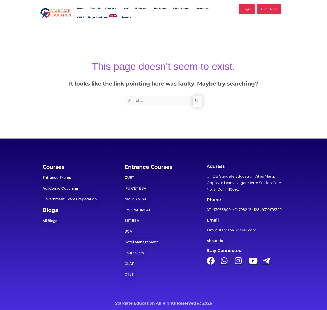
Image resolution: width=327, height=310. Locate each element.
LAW (125, 8)
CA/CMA (110, 8)
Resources (202, 8)
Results (126, 17)
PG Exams (160, 8)
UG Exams (141, 8)
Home (81, 8)
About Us (95, 8)
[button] (111, 8)
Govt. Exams (181, 8)
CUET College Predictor (92, 17)
